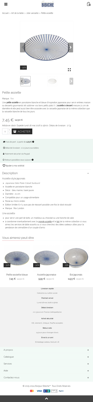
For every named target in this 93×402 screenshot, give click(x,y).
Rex (12, 98)
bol (58, 221)
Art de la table (17, 13)
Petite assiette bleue (17, 274)
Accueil (5, 13)
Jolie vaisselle (32, 13)
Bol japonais (76, 274)
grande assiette (45, 221)
